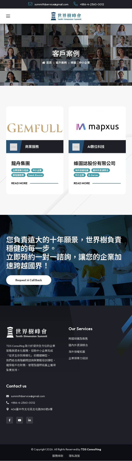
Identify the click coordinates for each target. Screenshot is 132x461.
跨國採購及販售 (78, 338)
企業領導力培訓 (20, 170)
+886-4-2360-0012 (89, 4)
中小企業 (37, 170)
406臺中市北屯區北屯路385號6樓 (29, 409)
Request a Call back (28, 280)
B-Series (93, 175)
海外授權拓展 (82, 170)
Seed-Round (35, 175)
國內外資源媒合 (100, 170)
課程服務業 (18, 175)
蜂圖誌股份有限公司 (95, 163)
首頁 (47, 63)
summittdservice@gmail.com (48, 4)
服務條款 (57, 456)
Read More (19, 183)
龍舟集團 (20, 163)
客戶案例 (61, 63)
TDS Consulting (91, 449)
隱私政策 (74, 456)
